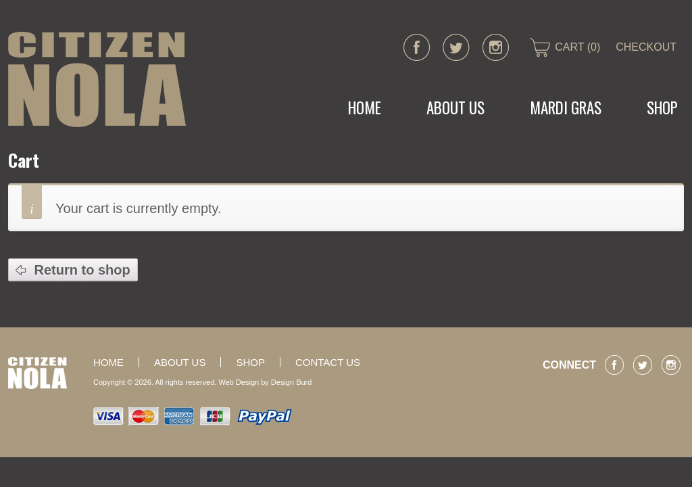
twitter (456, 47)
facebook (416, 47)
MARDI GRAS (565, 107)
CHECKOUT (646, 47)
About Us (455, 107)
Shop (250, 362)
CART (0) (577, 47)
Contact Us (327, 362)
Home (364, 107)
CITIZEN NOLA (97, 79)
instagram (495, 47)
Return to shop (80, 269)
